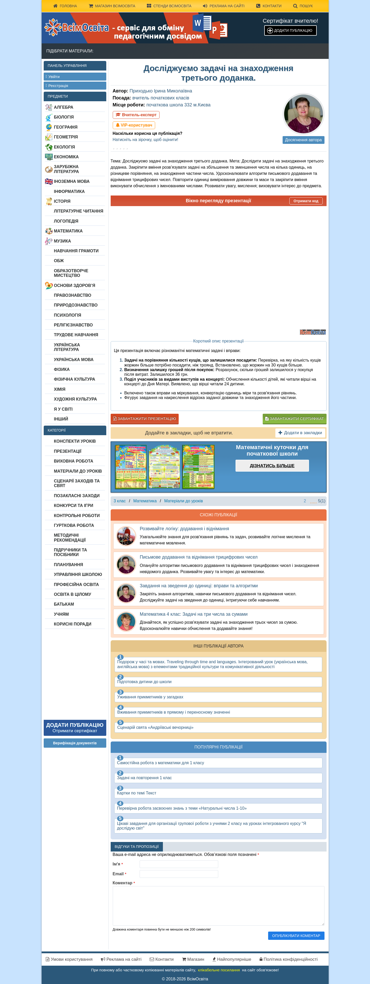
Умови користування (69, 959)
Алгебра (63, 107)
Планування (68, 565)
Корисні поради (73, 624)
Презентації (67, 451)
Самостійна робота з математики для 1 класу (160, 763)
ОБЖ (59, 261)
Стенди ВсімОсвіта (169, 6)
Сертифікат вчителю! (290, 21)
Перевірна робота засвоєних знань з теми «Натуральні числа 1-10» (182, 808)
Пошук (303, 6)
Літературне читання (78, 211)
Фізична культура (74, 379)
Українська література (67, 347)
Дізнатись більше (272, 465)
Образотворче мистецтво (71, 273)
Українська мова (74, 359)
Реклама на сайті (223, 6)
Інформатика (69, 191)
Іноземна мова (72, 181)
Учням (61, 614)
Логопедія (66, 221)
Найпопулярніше (232, 959)
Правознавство (73, 295)
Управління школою (78, 574)
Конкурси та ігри (73, 505)
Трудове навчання (76, 335)
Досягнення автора (303, 140)
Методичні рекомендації (70, 537)
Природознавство (76, 305)
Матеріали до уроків (78, 471)
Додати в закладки (300, 432)
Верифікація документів (75, 743)
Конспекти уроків (75, 441)
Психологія (67, 315)
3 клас (120, 501)
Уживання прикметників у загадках (150, 697)
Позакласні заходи (77, 496)
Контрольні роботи (77, 515)
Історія (62, 201)
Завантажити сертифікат (294, 418)
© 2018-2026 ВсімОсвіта (185, 979)
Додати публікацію (293, 30)
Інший (61, 419)
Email (119, 874)
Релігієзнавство (73, 325)
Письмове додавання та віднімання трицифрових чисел (199, 557)
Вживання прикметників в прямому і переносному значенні (173, 712)
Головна (65, 6)
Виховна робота (73, 461)
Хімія (59, 389)
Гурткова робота (74, 525)
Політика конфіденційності (289, 959)
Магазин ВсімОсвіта (112, 6)
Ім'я (118, 864)
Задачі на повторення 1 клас (144, 778)
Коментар (124, 883)
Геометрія (66, 137)
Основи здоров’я (74, 285)
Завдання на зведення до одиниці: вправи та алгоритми (199, 585)
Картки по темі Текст (136, 793)
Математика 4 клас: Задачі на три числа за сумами (194, 614)
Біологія (64, 117)
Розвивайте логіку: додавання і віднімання (184, 528)
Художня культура (75, 399)
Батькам (64, 604)
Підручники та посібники (70, 552)
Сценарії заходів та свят (77, 483)
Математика (68, 231)
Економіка (66, 157)
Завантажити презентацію (144, 418)
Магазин (193, 959)
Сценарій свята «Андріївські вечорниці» (155, 727)
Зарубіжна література (66, 169)
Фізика (62, 369)
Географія (66, 127)
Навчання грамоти (76, 251)
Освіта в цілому (72, 594)
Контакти (269, 6)
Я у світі (63, 409)
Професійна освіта (76, 584)
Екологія (64, 147)
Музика (62, 241)
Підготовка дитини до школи (144, 682)
